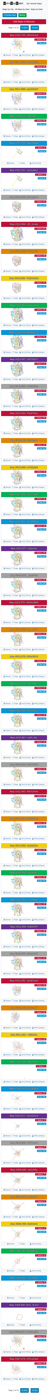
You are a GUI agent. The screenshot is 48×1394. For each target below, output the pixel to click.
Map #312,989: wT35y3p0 (24, 467)
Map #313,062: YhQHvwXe (24, 278)
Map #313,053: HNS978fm (24, 386)
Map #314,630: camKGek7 (24, 89)
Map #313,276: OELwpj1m (24, 197)
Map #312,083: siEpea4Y (24, 1008)
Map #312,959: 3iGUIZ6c (24, 872)
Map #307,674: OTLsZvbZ (24, 1359)
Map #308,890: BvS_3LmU (24, 1305)
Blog (22, 15)
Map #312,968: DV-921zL (24, 710)
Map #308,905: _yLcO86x (24, 1278)
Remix (7, 55)
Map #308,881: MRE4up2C (24, 1332)
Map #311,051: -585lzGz (24, 1035)
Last (34, 28)
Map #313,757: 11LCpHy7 (24, 170)
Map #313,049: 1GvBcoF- (24, 440)
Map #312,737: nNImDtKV (24, 953)
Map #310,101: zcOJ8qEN (24, 1089)
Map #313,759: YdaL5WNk (24, 143)
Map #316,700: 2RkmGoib (24, 35)
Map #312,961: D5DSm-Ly (24, 818)
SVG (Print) (25, 55)
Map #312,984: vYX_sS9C (24, 494)
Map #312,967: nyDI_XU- (24, 737)
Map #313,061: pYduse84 (24, 305)
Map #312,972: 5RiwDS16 (24, 656)
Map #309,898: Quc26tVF (24, 1197)
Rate (15, 55)
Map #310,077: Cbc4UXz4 (24, 1116)
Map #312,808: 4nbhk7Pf (24, 927)
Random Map (10, 15)
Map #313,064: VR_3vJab (24, 224)
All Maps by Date (22, 9)
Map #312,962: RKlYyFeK (24, 791)
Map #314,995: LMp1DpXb (23, 62)
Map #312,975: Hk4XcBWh (24, 602)
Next (24, 28)
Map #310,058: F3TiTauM (24, 1143)
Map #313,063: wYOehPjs (24, 251)
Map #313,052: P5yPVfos (24, 413)
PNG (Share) (38, 55)
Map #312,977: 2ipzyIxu (24, 548)
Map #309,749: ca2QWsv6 (24, 1251)
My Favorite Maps (34, 3)
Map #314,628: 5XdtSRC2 (24, 116)
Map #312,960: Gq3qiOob (24, 845)
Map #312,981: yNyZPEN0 (24, 521)
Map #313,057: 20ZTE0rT (24, 359)
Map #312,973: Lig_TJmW (24, 629)
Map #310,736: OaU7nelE (24, 1062)
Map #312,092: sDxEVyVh (24, 980)
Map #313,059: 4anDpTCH (23, 332)
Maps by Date (37, 9)
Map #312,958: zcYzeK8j (24, 900)
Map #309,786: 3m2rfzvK (24, 1224)
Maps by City (8, 9)
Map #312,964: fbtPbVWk (24, 764)
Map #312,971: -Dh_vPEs (24, 683)
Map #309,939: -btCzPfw (23, 1170)
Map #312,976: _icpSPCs (24, 575)
